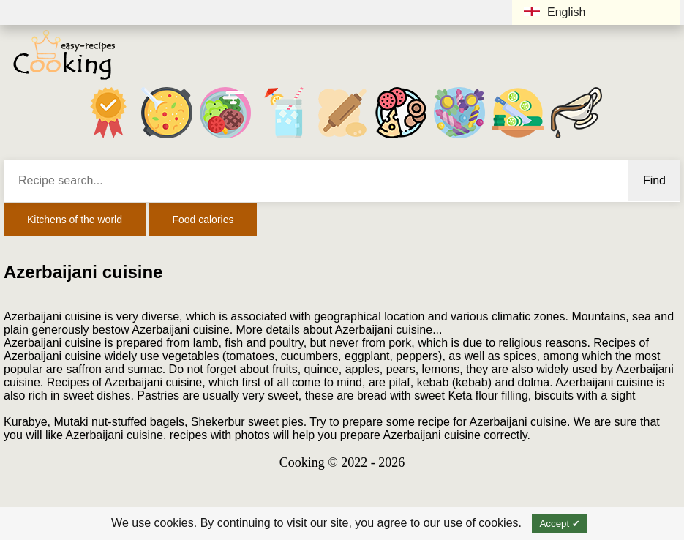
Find (654, 180)
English (554, 12)
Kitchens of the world (74, 219)
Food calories (202, 219)
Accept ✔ (559, 523)
